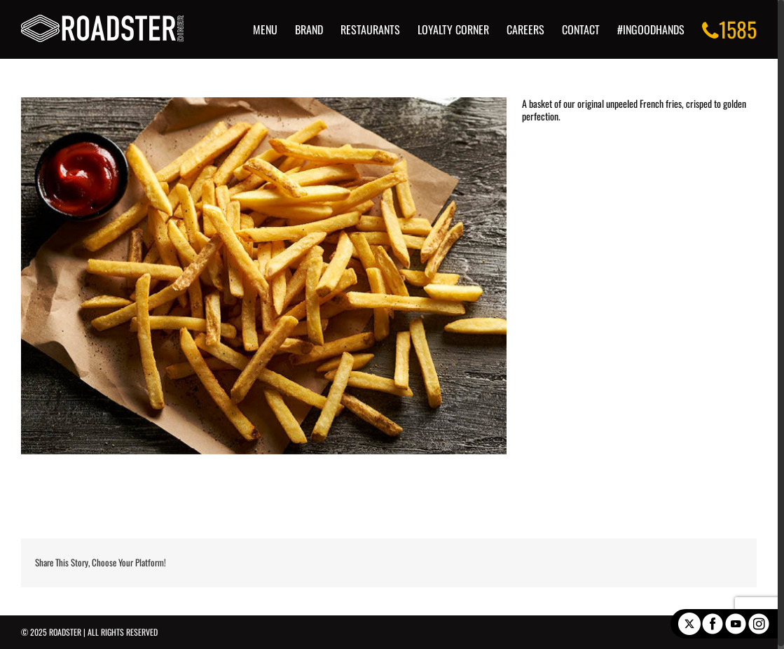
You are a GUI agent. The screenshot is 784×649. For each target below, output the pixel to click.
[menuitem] (280, 29)
